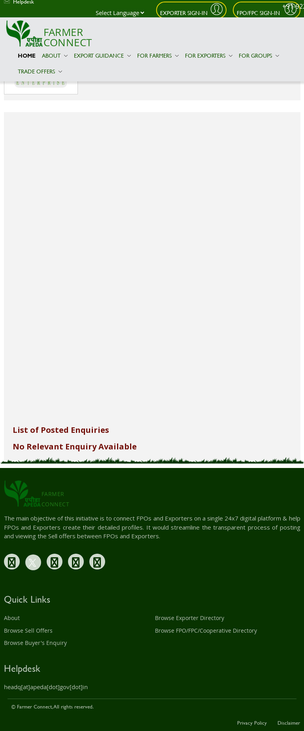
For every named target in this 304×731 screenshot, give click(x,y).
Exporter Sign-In (184, 13)
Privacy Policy (252, 722)
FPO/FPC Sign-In (259, 13)
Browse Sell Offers (28, 630)
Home (27, 55)
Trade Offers (40, 71)
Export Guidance (102, 55)
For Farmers (158, 55)
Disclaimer (289, 722)
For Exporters (208, 55)
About (55, 55)
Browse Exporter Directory (189, 618)
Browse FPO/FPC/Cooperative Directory (206, 630)
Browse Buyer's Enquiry (35, 642)
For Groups (259, 55)
